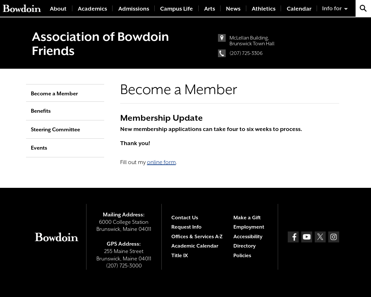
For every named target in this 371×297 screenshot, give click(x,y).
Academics (92, 8)
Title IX (179, 255)
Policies (242, 255)
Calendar (299, 8)
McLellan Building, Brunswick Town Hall (252, 41)
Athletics (264, 8)
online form (161, 162)
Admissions (133, 8)
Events (39, 148)
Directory (244, 246)
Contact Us (184, 218)
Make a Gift (247, 218)
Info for (332, 8)
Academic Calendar (194, 246)
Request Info (186, 227)
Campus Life (176, 8)
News (233, 8)
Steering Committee (55, 130)
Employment (248, 227)
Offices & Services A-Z (196, 237)
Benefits (41, 111)
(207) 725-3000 (124, 266)
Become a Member (54, 94)
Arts (209, 8)
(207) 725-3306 (246, 53)
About (58, 8)
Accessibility (247, 237)
